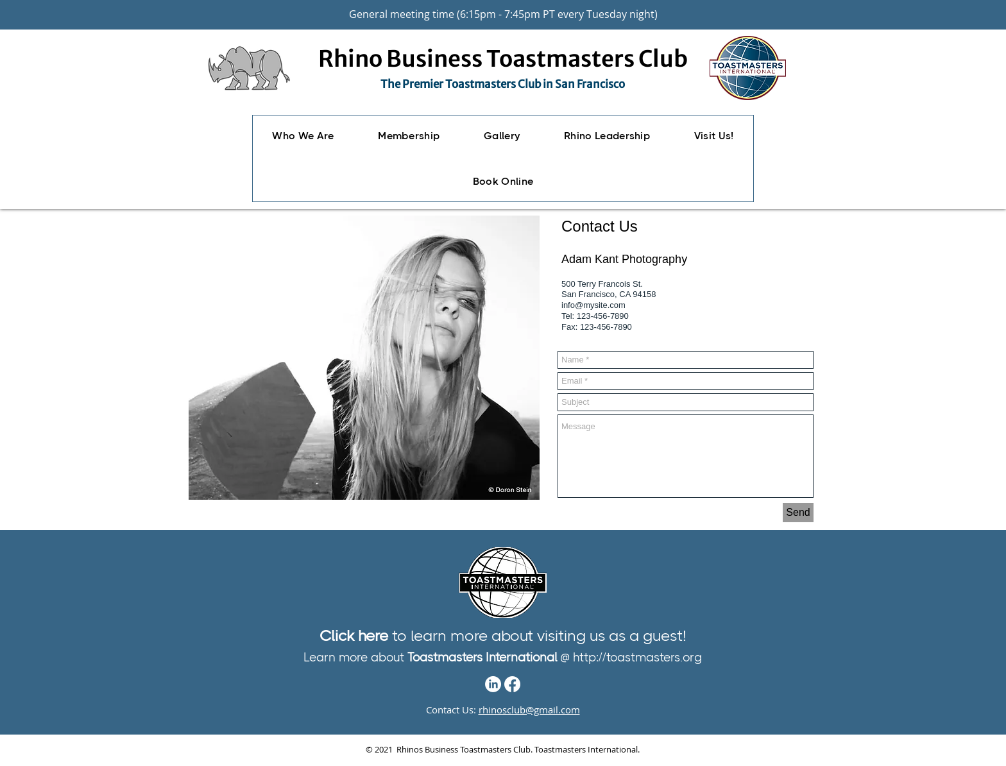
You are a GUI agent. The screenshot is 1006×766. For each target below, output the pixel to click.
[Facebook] (512, 684)
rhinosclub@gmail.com (529, 709)
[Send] (798, 512)
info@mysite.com (593, 305)
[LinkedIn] (493, 684)
